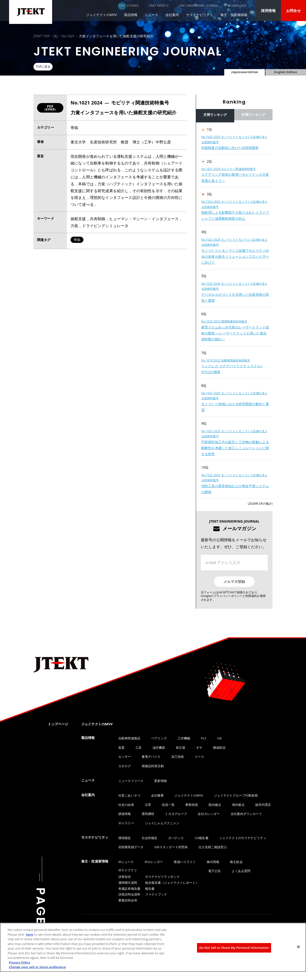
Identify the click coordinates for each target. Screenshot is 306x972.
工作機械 (184, 738)
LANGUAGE (238, 6)
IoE (219, 738)
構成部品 (219, 747)
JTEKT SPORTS (134, 6)
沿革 (148, 805)
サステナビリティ (199, 14)
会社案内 (172, 14)
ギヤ (199, 747)
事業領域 (191, 805)
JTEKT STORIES (104, 6)
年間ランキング (253, 114)
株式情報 (213, 862)
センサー (124, 756)
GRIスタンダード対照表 (171, 847)
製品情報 (131, 14)
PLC (204, 738)
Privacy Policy (19, 962)
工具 (138, 747)
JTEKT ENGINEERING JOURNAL (174, 6)
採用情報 (268, 10)
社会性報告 (150, 838)
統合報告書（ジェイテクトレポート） (172, 882)
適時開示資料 (127, 882)
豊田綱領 (148, 814)
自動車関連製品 (129, 738)
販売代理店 (263, 805)
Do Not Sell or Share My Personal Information (234, 947)
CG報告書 (201, 838)
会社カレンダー (209, 814)
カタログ (124, 766)
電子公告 (214, 871)
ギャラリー (126, 823)
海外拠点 (238, 805)
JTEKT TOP (41, 36)
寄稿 (77, 239)
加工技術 (177, 756)
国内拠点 (214, 805)
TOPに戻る (47, 67)
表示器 (180, 747)
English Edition (285, 69)
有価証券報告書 (129, 888)
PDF (50, 107)
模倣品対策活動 (153, 766)
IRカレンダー (154, 862)
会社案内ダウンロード (246, 814)
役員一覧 (168, 805)
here (29, 934)
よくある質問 (241, 871)
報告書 (149, 888)
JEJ (56, 36)
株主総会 (236, 862)
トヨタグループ (176, 814)
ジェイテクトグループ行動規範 (236, 795)
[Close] (298, 947)
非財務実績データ (130, 847)
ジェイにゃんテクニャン (162, 823)
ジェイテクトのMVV (101, 14)
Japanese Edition (244, 69)
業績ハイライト (185, 862)
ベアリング (159, 738)
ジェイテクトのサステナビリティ (242, 838)
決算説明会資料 (129, 894)
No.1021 (68, 36)
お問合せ (293, 10)
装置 (121, 747)
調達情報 (124, 814)
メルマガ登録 (234, 581)
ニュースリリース (130, 781)
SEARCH (213, 6)
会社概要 (157, 795)
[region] (234, 311)
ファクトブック (156, 894)
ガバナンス (176, 838)
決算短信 (124, 876)
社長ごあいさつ (129, 795)
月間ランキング (215, 114)
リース (199, 756)
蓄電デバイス (151, 756)
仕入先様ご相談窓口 (212, 847)
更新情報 (160, 781)
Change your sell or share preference (37, 967)
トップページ (58, 724)
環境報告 (124, 838)
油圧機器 (159, 747)
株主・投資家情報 (233, 14)
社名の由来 (126, 805)
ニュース (151, 14)
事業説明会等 (127, 900)
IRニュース (126, 862)
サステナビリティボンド (162, 876)
